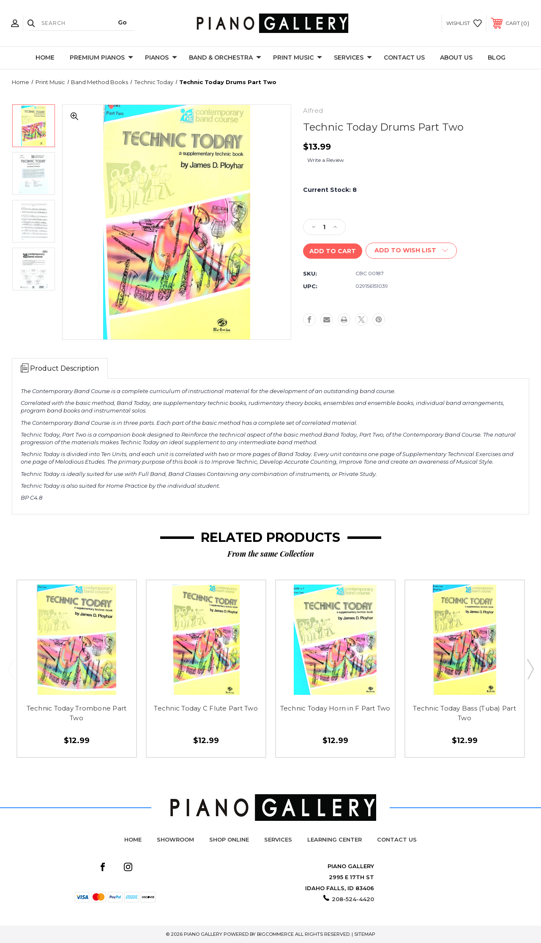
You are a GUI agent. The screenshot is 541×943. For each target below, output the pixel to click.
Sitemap (364, 934)
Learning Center (334, 839)
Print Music (297, 58)
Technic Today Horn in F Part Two (335, 708)
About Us (456, 57)
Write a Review (325, 160)
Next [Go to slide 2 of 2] (530, 668)
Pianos (161, 58)
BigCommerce (275, 934)
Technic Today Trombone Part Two (77, 713)
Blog (496, 57)
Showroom (175, 839)
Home (45, 57)
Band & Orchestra (225, 58)
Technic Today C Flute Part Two (206, 708)
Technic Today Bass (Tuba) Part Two (464, 713)
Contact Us (404, 57)
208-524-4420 (353, 899)
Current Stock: (330, 190)
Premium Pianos (101, 58)
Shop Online (229, 839)
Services (353, 58)
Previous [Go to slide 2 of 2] (11, 668)
